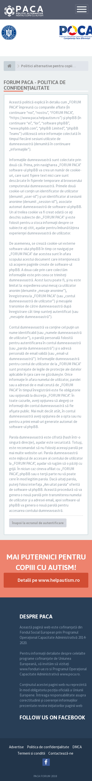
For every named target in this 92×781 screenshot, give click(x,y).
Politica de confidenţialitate (48, 747)
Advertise (16, 747)
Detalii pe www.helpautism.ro (48, 580)
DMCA (77, 747)
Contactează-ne (60, 753)
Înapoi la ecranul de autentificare (38, 523)
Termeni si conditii (31, 753)
